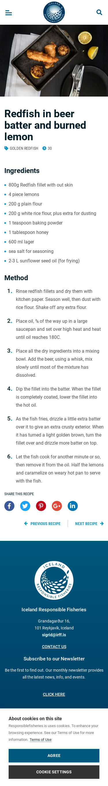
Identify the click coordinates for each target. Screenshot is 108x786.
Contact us (54, 646)
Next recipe (86, 523)
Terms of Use (41, 739)
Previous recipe (45, 523)
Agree (54, 755)
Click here (54, 694)
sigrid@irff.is (54, 635)
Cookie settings (54, 772)
